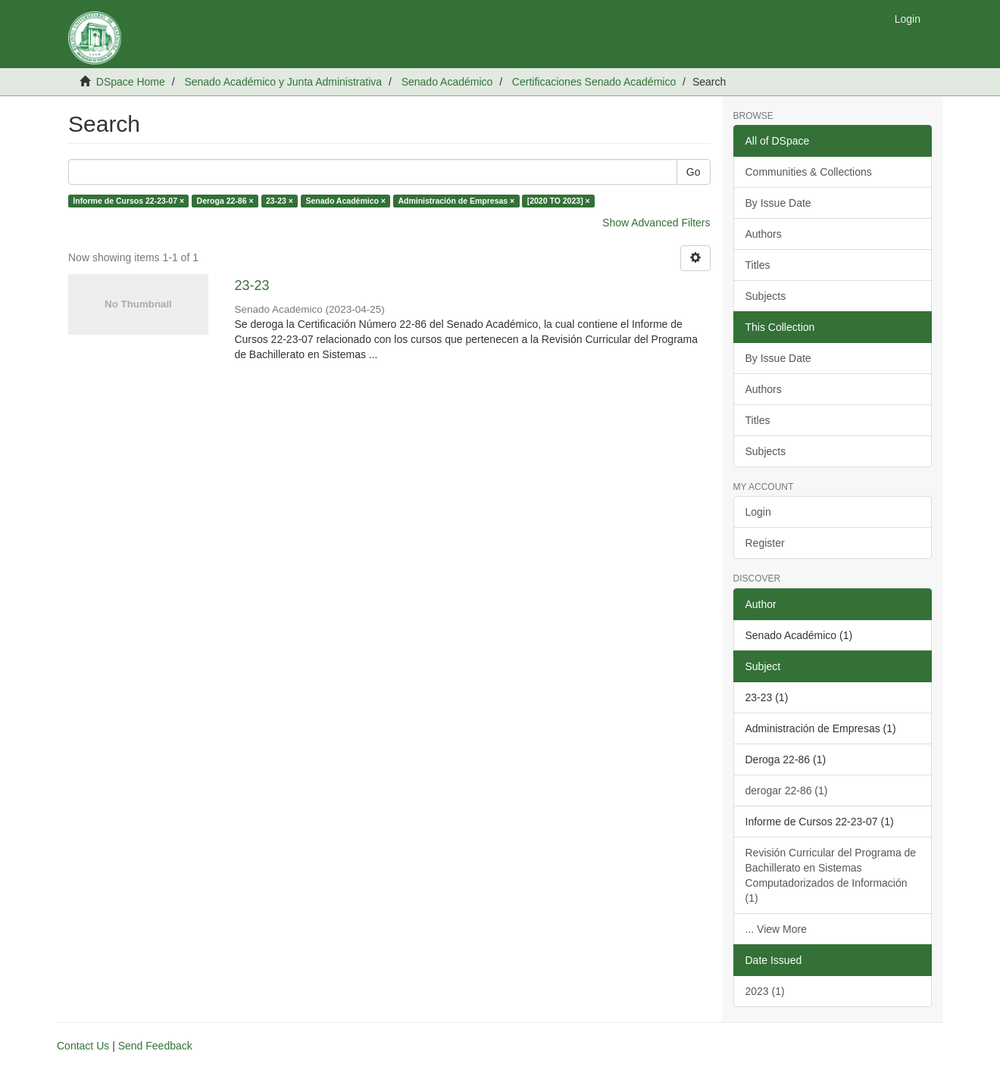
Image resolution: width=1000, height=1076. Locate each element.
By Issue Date (778, 203)
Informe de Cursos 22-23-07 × (128, 200)
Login (758, 512)
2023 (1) (765, 991)
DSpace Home (130, 82)
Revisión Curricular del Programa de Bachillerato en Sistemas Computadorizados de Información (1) (831, 875)
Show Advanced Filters (656, 223)
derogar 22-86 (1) (786, 790)
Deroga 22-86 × (225, 200)
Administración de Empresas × (456, 200)
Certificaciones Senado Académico (594, 82)
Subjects (765, 296)
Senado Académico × (345, 200)
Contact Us (83, 1046)
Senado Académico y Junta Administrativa (283, 82)
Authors (763, 234)
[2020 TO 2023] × (558, 200)
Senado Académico (447, 82)
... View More (776, 929)
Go (693, 172)
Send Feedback (155, 1046)
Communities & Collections (808, 172)
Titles (757, 265)
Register (765, 543)
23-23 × (279, 200)
